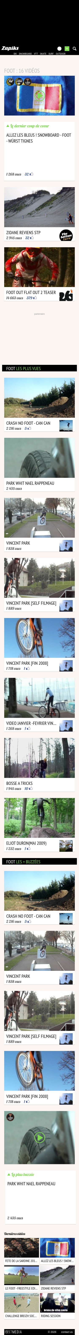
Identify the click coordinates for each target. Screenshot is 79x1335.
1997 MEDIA (14, 1332)
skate (43, 54)
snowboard (25, 54)
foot (23, 368)
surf (51, 54)
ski (15, 54)
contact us (67, 1332)
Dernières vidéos (14, 1234)
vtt (36, 54)
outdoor (61, 54)
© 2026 (52, 1332)
